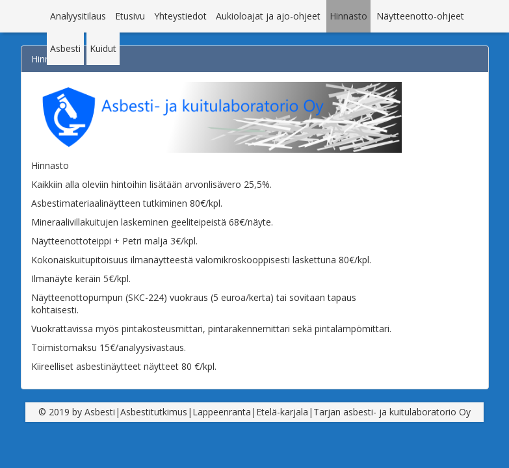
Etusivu (130, 16)
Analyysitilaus (78, 16)
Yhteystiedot (180, 16)
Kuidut (103, 48)
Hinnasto (348, 16)
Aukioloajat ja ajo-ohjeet (268, 16)
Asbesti (65, 48)
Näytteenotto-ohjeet (420, 16)
